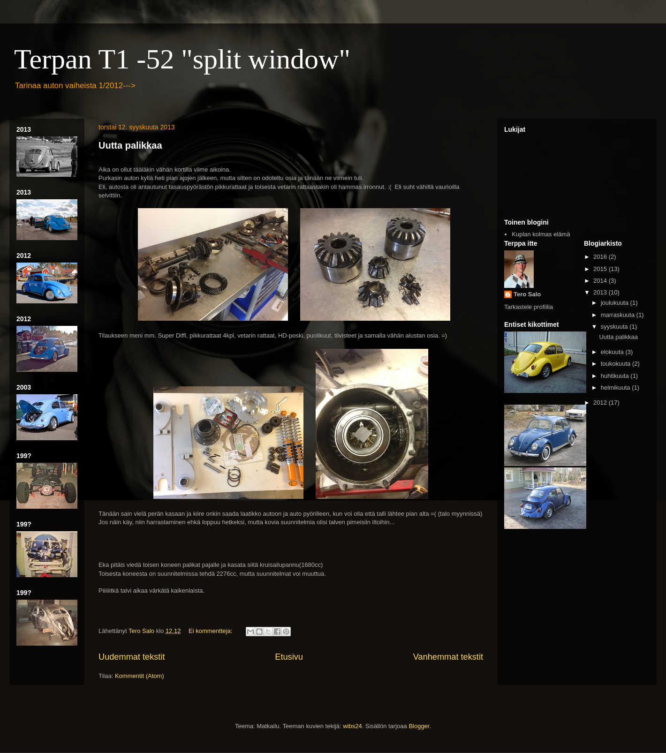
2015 (601, 268)
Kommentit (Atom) (139, 675)
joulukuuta (615, 302)
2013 (601, 292)
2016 (601, 256)
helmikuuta (616, 387)
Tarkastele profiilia (528, 306)
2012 (601, 402)
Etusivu (289, 657)
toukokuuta (616, 363)
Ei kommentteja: (211, 630)
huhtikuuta (616, 375)
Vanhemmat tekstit (448, 657)
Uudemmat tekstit (131, 657)
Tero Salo (527, 294)
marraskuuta (618, 314)
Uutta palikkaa (130, 145)
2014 (601, 280)
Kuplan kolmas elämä (541, 234)
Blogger (419, 726)
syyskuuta (615, 326)
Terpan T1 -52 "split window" (182, 59)
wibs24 (352, 726)
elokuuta (613, 351)
